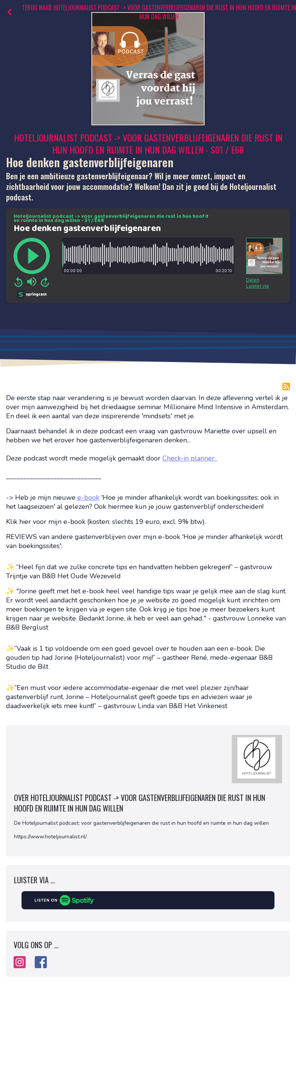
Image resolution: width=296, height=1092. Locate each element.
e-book (88, 497)
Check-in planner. (189, 458)
